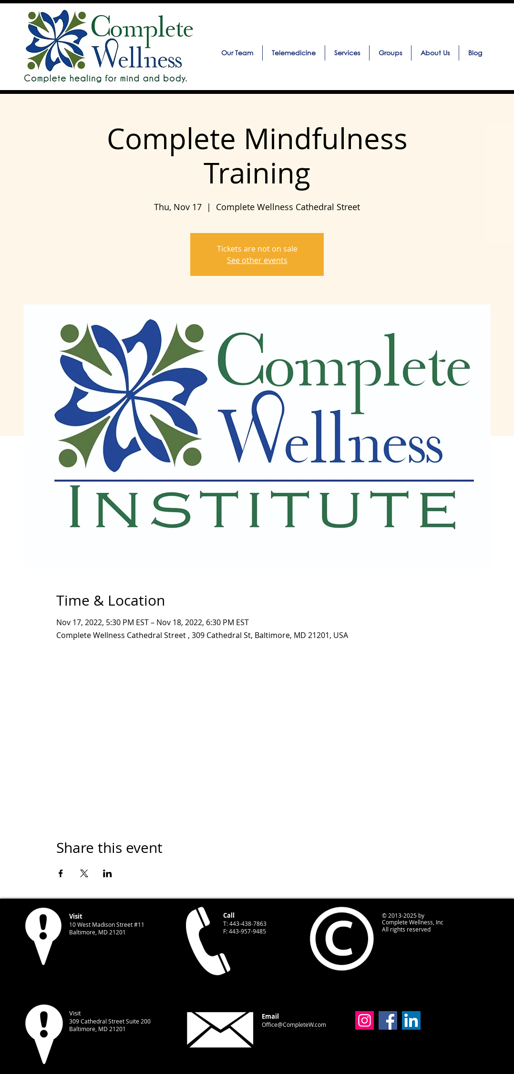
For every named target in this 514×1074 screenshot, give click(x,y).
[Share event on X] (84, 873)
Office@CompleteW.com (294, 1024)
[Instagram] (364, 1020)
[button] (347, 53)
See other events (257, 260)
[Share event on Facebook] (60, 873)
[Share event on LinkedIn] (107, 873)
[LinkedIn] (411, 1020)
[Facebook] (388, 1020)
